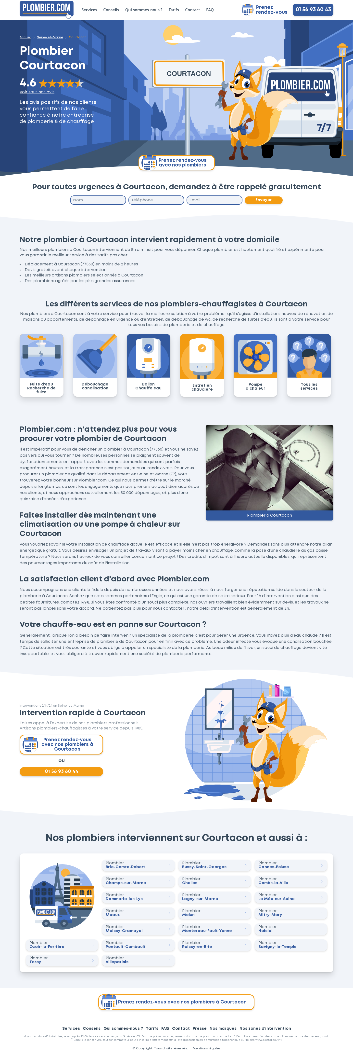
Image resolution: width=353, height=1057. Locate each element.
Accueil (25, 37)
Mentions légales (207, 1048)
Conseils (111, 10)
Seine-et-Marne (50, 37)
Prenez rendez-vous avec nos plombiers (174, 162)
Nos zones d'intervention (265, 1029)
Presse (200, 1029)
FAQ (210, 10)
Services (89, 10)
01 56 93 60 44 (61, 772)
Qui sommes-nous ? (144, 10)
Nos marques (223, 1029)
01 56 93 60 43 (313, 9)
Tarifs (174, 10)
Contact (192, 10)
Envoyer (264, 200)
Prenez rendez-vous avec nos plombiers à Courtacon (58, 745)
